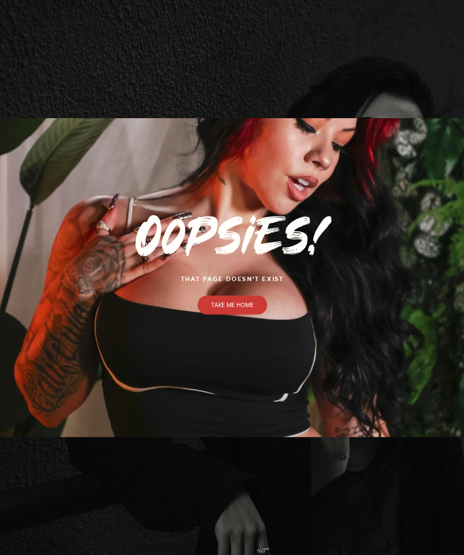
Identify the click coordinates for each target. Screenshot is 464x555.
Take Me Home (232, 305)
